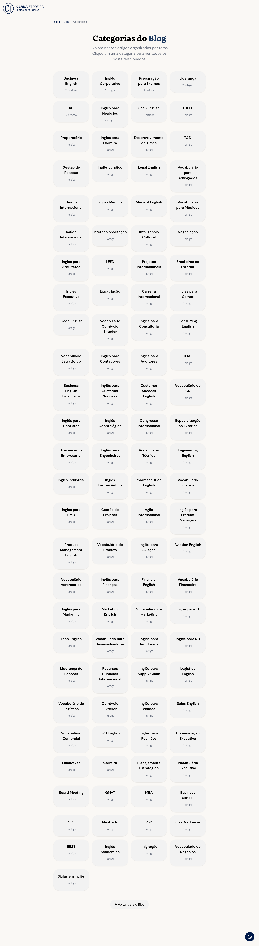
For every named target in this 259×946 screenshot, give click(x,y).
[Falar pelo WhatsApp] (249, 936)
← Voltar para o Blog (129, 934)
